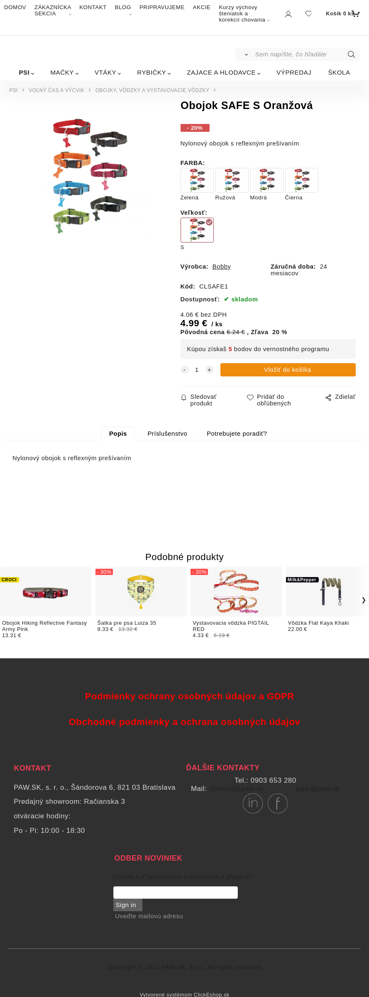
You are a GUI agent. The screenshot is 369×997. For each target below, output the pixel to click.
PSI (24, 72)
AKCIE (202, 7)
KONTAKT (93, 7)
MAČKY (62, 72)
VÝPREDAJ (293, 72)
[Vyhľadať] (244, 54)
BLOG (123, 7)
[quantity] (197, 369)
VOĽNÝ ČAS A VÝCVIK (56, 90)
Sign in (125, 905)
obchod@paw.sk (236, 789)
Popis (118, 433)
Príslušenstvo (167, 433)
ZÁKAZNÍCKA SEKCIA (52, 10)
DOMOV (15, 7)
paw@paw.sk (318, 789)
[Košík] (342, 13)
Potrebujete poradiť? (237, 433)
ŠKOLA (339, 72)
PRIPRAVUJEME (162, 7)
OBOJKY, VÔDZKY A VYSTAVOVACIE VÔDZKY (152, 90)
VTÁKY (105, 72)
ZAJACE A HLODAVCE (221, 72)
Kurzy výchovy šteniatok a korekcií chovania (242, 13)
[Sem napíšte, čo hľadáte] (306, 54)
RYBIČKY (151, 72)
